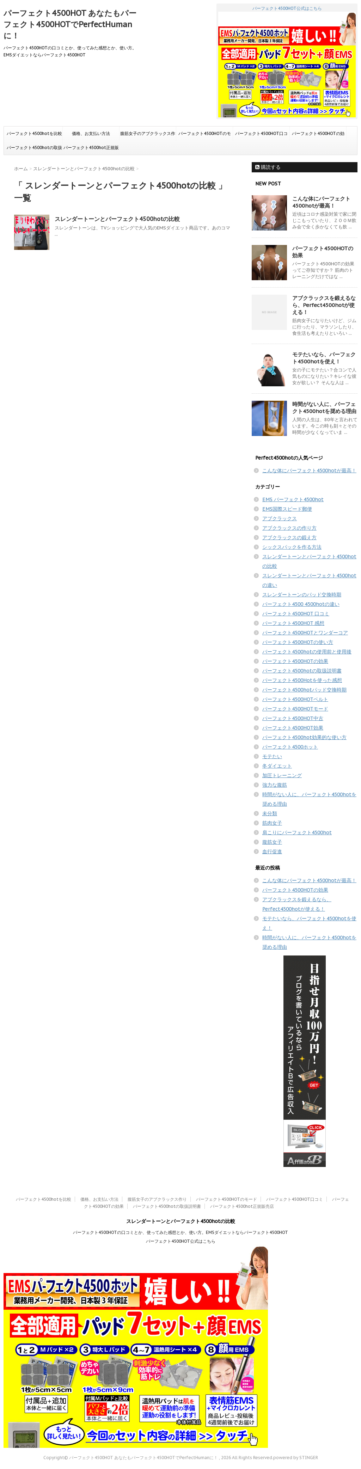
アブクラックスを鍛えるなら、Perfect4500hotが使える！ (324, 305)
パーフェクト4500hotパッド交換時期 (304, 690)
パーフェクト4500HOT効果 (292, 728)
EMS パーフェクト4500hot (293, 499)
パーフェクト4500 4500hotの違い (300, 604)
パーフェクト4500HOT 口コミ (295, 613)
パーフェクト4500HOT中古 (292, 718)
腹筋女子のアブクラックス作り (147, 136)
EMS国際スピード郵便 (287, 509)
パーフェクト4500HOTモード (295, 709)
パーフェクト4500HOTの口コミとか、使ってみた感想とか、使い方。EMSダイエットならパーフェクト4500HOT (180, 1232)
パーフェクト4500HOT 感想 (293, 623)
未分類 (269, 813)
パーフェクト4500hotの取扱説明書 (34, 150)
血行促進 (272, 851)
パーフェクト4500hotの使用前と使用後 (306, 652)
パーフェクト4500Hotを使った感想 (302, 680)
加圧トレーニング (282, 775)
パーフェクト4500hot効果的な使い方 (304, 737)
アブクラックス (279, 518)
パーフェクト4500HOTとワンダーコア (305, 632)
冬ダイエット (277, 766)
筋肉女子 (272, 823)
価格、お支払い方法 (91, 133)
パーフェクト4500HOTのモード (204, 136)
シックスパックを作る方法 (292, 547)
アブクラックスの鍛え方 (289, 537)
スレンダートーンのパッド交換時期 (301, 594)
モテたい (272, 756)
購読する (268, 167)
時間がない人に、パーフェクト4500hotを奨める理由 (324, 407)
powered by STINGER (295, 1457)
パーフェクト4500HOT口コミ (261, 136)
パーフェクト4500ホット (290, 747)
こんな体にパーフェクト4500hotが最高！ (321, 202)
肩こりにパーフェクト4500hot (297, 832)
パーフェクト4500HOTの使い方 (297, 642)
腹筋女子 (272, 842)
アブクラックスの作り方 (289, 528)
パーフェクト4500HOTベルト (295, 699)
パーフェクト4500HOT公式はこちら (287, 61)
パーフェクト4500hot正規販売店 (91, 150)
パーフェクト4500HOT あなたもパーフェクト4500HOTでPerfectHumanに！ (70, 24)
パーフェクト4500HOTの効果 (318, 136)
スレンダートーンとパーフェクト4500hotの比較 (117, 218)
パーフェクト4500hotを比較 (34, 133)
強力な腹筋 (274, 785)
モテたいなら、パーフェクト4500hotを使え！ (324, 358)
